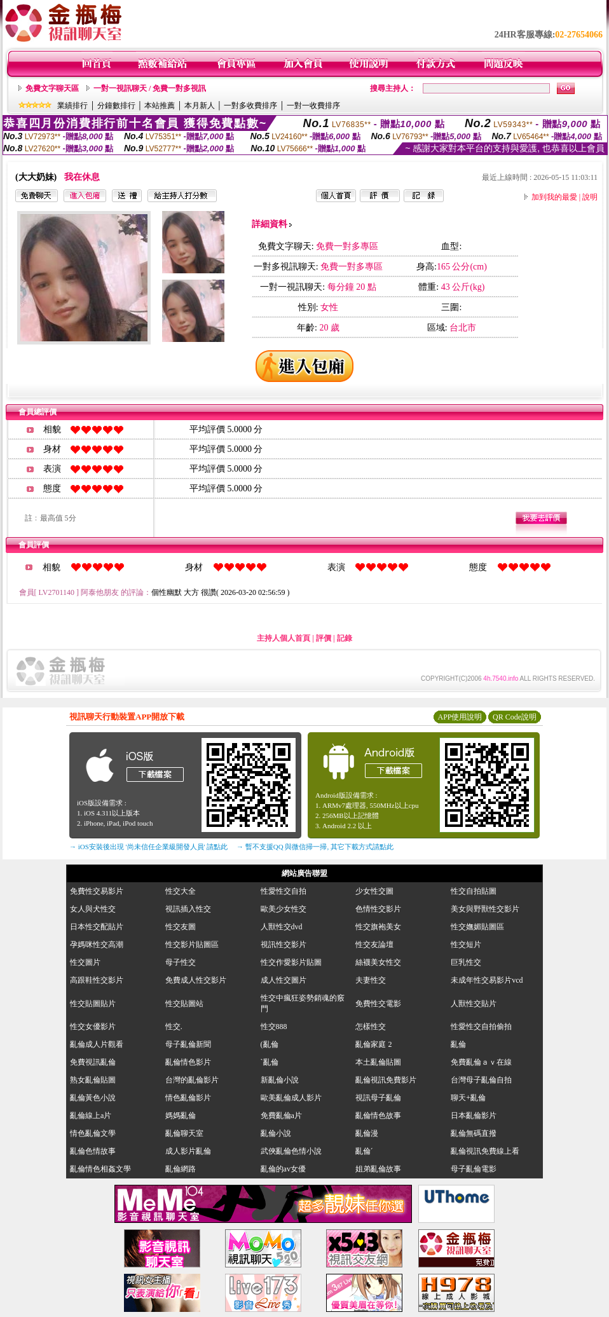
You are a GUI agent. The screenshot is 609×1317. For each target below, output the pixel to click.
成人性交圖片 (283, 980)
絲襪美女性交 (378, 962)
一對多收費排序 (250, 105)
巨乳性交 (466, 962)
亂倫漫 (366, 1133)
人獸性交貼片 (473, 1003)
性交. (173, 1026)
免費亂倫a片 (281, 1115)
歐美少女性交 (283, 908)
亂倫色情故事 (93, 1151)
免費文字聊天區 (52, 88)
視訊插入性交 (188, 908)
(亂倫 (269, 1044)
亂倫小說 (276, 1133)
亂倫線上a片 (90, 1115)
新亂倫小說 (280, 1079)
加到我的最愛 (554, 197)
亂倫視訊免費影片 (385, 1079)
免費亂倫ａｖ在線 (481, 1062)
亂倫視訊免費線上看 (485, 1151)
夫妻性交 (370, 980)
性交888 (274, 1026)
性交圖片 (85, 962)
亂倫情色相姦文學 (100, 1168)
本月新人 (199, 105)
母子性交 (180, 962)
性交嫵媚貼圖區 (477, 926)
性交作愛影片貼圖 (291, 962)
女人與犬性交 (93, 908)
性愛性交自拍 (283, 891)
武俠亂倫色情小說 (291, 1151)
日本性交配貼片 (96, 926)
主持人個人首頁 (283, 638)
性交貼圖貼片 (93, 1003)
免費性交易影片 (96, 891)
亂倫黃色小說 (93, 1097)
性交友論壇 (374, 944)
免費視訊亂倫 (93, 1062)
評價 (323, 638)
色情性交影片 (378, 908)
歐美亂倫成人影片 (291, 1097)
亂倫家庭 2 (373, 1044)
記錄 (344, 638)
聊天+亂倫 (468, 1097)
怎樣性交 (370, 1026)
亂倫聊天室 (184, 1133)
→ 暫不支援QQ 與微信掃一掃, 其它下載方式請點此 (314, 846)
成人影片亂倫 (188, 1151)
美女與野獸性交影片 (485, 908)
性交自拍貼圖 (473, 891)
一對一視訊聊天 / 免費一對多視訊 (149, 88)
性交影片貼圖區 (192, 944)
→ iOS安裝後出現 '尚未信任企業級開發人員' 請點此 (148, 846)
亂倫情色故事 (378, 1115)
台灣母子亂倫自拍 (481, 1079)
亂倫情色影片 (188, 1062)
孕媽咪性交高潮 (96, 944)
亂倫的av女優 (283, 1168)
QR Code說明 (515, 717)
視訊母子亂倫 (378, 1097)
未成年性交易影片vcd (487, 980)
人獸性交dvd (282, 926)
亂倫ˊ (364, 1151)
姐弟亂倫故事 (378, 1168)
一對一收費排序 (313, 105)
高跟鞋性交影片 (96, 980)
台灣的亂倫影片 (192, 1079)
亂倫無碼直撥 (473, 1133)
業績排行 (72, 105)
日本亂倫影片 (473, 1115)
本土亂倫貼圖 (378, 1062)
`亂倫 (269, 1062)
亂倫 (462, 1044)
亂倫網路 (180, 1168)
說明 (590, 197)
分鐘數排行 (116, 105)
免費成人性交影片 (195, 980)
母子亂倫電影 (473, 1168)
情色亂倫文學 (93, 1133)
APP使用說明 (459, 717)
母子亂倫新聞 (188, 1044)
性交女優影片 (93, 1026)
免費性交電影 (378, 1003)
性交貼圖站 (184, 1003)
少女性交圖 (374, 891)
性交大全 (180, 891)
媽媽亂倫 (180, 1115)
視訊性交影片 (283, 944)
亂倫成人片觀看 (96, 1044)
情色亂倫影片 (188, 1097)
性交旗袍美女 (378, 926)
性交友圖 (180, 926)
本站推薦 (159, 105)
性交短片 (466, 944)
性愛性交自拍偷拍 (481, 1026)
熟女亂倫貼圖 (93, 1079)
